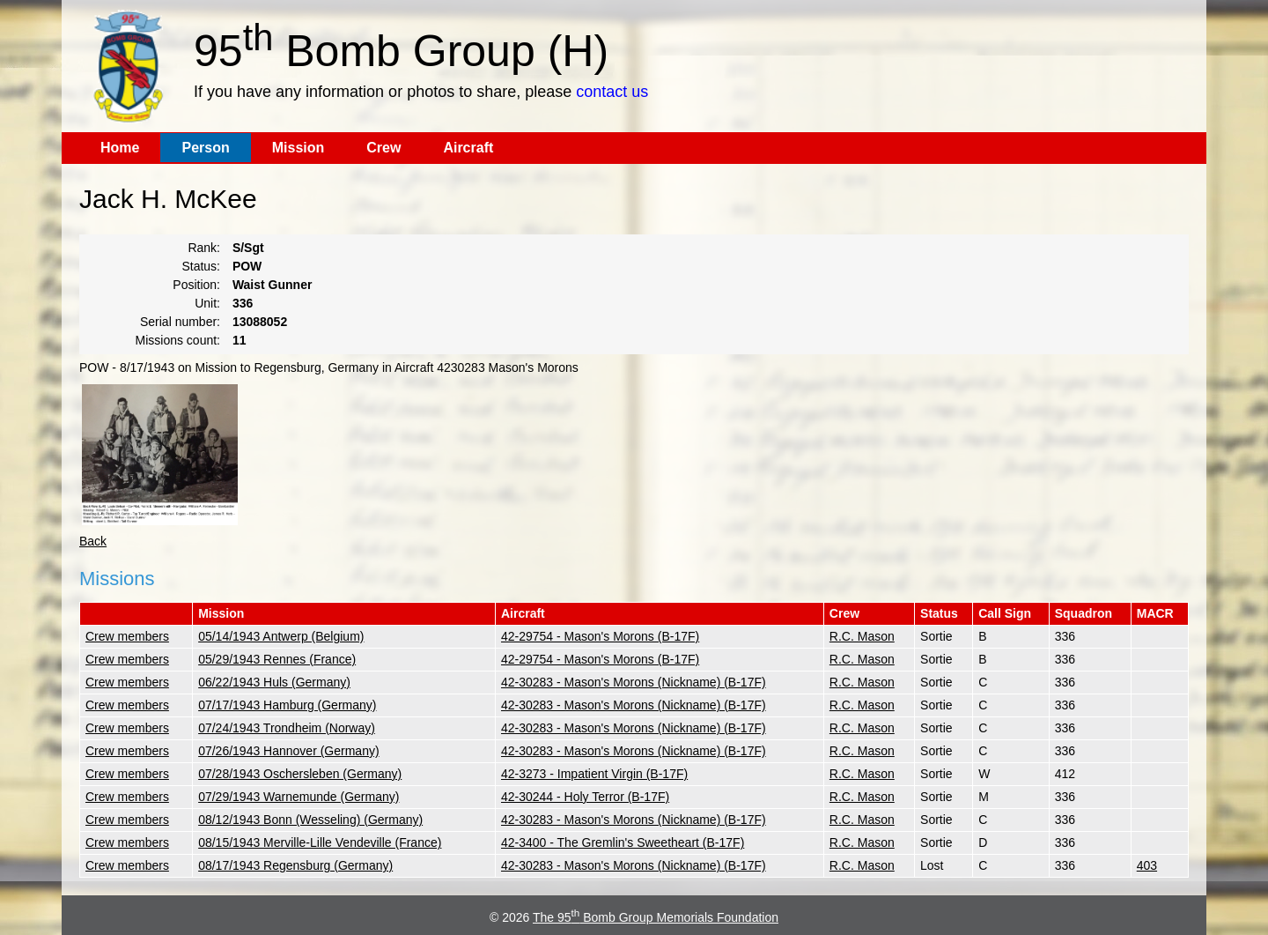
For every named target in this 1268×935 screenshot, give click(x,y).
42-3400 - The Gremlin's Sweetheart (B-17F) (622, 842)
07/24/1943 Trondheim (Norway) (286, 728)
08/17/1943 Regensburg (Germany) (295, 865)
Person (205, 147)
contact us (612, 91)
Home (119, 147)
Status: (200, 266)
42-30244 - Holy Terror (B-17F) (585, 797)
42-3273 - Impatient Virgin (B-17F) (594, 774)
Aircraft (468, 147)
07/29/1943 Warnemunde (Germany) (298, 797)
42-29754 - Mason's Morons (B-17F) (600, 636)
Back (93, 541)
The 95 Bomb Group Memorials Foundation (655, 917)
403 (1147, 865)
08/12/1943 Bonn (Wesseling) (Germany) (310, 820)
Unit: (207, 303)
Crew (383, 147)
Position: (196, 285)
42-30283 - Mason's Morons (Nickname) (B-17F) (633, 682)
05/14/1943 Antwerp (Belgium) (281, 636)
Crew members (127, 636)
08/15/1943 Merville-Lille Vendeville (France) (319, 842)
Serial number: (180, 322)
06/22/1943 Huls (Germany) (274, 682)
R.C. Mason (862, 636)
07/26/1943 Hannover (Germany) (288, 751)
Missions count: (178, 340)
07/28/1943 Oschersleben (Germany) (300, 774)
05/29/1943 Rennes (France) (277, 659)
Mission (298, 147)
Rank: (204, 248)
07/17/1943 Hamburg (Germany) (287, 705)
